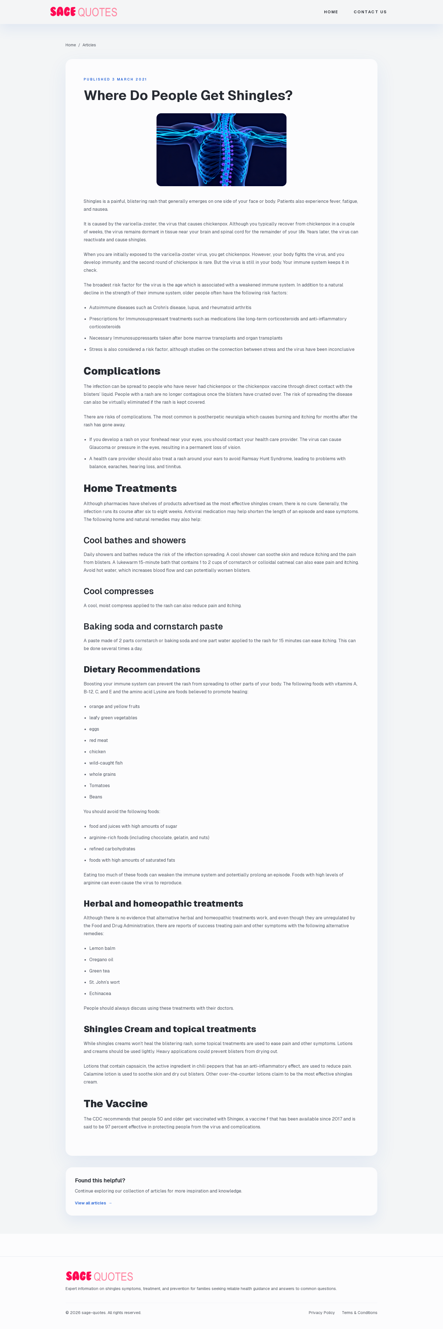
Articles (89, 44)
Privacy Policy (322, 1312)
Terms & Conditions (359, 1312)
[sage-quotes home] (96, 12)
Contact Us (370, 11)
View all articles (93, 1203)
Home (331, 11)
